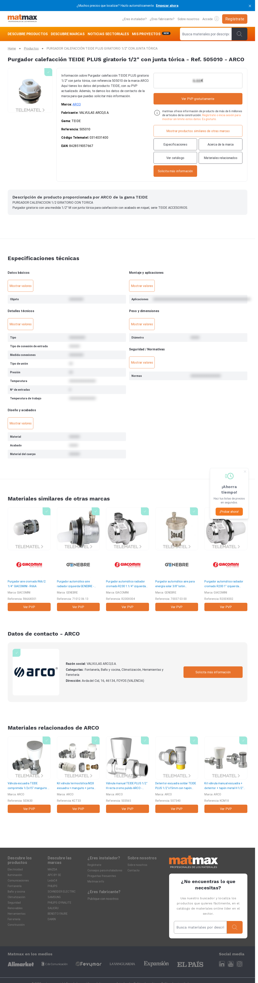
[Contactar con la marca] (175, 171)
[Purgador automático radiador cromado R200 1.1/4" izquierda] (127, 559)
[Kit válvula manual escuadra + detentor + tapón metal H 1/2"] (225, 774)
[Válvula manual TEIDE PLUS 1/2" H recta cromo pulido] (127, 774)
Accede (210, 18)
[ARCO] (36, 672)
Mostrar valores (20, 286)
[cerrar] (250, 5)
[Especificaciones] (175, 144)
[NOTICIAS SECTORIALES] (108, 34)
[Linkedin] (222, 964)
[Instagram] (239, 964)
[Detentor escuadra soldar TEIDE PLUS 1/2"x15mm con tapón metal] (176, 774)
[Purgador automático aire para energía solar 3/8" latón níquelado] (176, 559)
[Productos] (31, 48)
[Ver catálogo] (175, 158)
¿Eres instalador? (134, 19)
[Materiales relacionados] (220, 158)
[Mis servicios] (151, 34)
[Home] (22, 18)
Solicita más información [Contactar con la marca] (213, 672)
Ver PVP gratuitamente (198, 99)
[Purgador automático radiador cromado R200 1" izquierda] (225, 559)
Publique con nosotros (103, 899)
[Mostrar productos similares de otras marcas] (198, 131)
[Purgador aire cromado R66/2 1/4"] (29, 559)
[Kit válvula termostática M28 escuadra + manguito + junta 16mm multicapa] (78, 774)
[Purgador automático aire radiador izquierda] (78, 559)
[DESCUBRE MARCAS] (67, 34)
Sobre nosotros (188, 19)
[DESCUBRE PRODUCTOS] (28, 34)
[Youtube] (231, 964)
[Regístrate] (234, 19)
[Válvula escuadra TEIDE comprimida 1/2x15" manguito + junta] (29, 774)
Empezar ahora (167, 6)
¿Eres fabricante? (162, 19)
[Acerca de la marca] (220, 144)
